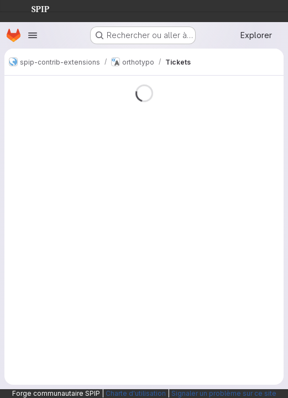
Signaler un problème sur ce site (223, 393)
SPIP (31, 7)
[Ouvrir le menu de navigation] (32, 35)
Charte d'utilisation (136, 393)
